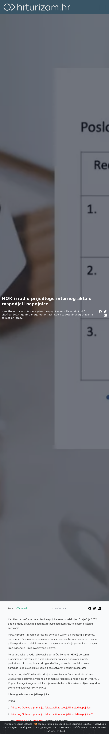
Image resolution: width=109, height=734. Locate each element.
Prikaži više (49, 731)
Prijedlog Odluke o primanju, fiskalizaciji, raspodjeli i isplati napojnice (50, 707)
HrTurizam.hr (21, 608)
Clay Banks (20, 721)
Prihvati (61, 731)
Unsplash (37, 721)
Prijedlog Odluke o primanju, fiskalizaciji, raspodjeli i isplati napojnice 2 (52, 714)
